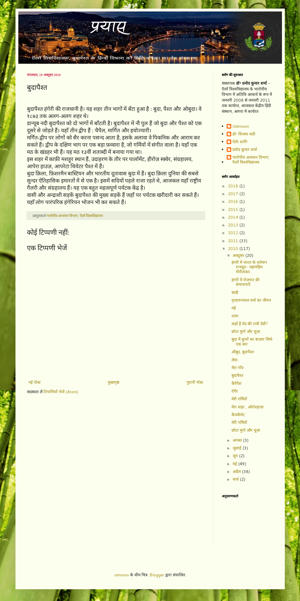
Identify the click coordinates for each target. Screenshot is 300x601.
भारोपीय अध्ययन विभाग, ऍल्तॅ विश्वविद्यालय (251, 160)
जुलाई (237, 448)
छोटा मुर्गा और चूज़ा (246, 331)
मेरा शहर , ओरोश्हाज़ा (248, 407)
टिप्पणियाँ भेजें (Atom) (61, 392)
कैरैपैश (237, 383)
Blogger (157, 575)
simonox (121, 575)
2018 (233, 186)
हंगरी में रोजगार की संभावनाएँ (246, 282)
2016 (233, 201)
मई (234, 308)
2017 (233, 194)
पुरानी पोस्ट (195, 382)
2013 (233, 225)
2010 (233, 248)
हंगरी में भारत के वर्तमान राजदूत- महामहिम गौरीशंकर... (249, 267)
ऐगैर (235, 391)
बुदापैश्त (237, 375)
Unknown (240, 126)
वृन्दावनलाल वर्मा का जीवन (251, 300)
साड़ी (235, 292)
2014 (233, 217)
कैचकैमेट (238, 415)
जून (236, 456)
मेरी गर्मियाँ (239, 399)
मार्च (236, 479)
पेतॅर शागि (239, 142)
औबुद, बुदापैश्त (243, 352)
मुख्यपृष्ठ (113, 382)
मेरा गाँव (238, 368)
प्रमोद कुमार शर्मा (244, 149)
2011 (233, 241)
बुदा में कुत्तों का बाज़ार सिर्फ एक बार (252, 341)
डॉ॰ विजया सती (243, 134)
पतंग (235, 316)
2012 (233, 233)
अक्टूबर (239, 255)
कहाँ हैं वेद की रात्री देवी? (250, 324)
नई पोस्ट (34, 382)
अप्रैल (237, 471)
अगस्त (238, 440)
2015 (233, 209)
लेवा (235, 360)
